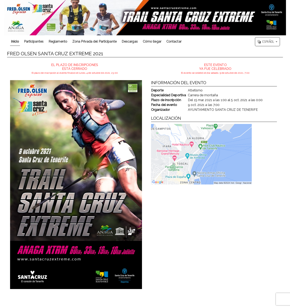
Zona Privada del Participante (94, 41)
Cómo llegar (152, 41)
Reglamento (58, 41)
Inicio (15, 41)
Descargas (130, 41)
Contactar (173, 41)
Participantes (34, 41)
